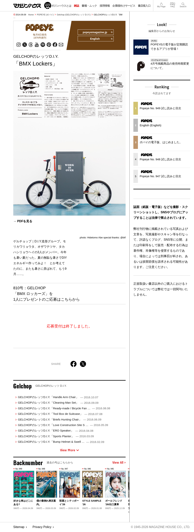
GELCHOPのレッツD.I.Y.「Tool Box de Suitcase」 (60, 414)
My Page (161, 3)
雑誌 (76, 5)
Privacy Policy (42, 527)
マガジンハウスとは (59, 5)
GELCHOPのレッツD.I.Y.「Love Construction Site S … (63, 425)
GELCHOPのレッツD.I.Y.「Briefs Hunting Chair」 (59, 419)
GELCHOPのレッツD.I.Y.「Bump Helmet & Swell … (61, 441)
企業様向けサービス (123, 5)
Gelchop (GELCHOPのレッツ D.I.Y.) (74, 14)
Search (183, 3)
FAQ (172, 3)
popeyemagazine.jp (97, 32)
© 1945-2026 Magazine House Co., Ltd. (160, 527)
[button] (122, 489)
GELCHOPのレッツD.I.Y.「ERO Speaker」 (55, 430)
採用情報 (105, 5)
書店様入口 (144, 5)
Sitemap (18, 527)
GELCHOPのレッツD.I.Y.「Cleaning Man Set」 (58, 403)
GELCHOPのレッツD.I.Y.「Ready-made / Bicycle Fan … (64, 408)
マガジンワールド (32, 5)
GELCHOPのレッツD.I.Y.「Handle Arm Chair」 (58, 397)
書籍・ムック (89, 5)
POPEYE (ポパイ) (45, 14)
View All (119, 463)
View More (69, 450)
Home (31, 14)
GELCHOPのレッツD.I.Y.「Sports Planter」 (56, 436)
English (101, 39)
